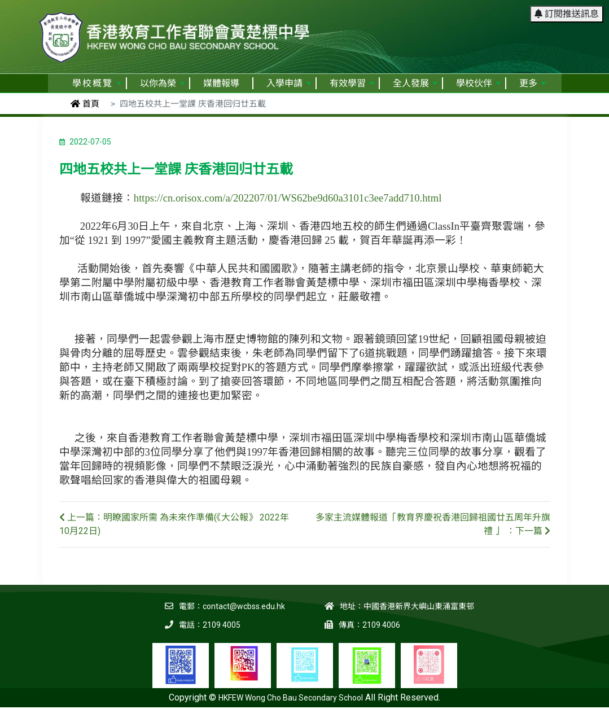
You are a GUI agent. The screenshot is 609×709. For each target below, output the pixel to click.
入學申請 (288, 83)
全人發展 (415, 83)
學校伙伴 (478, 83)
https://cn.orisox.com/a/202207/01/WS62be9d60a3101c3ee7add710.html (288, 198)
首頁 (85, 104)
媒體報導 (221, 83)
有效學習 (352, 83)
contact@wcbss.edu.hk (244, 606)
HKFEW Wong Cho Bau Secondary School (290, 697)
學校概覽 (96, 83)
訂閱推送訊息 (566, 13)
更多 (532, 83)
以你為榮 (162, 83)
